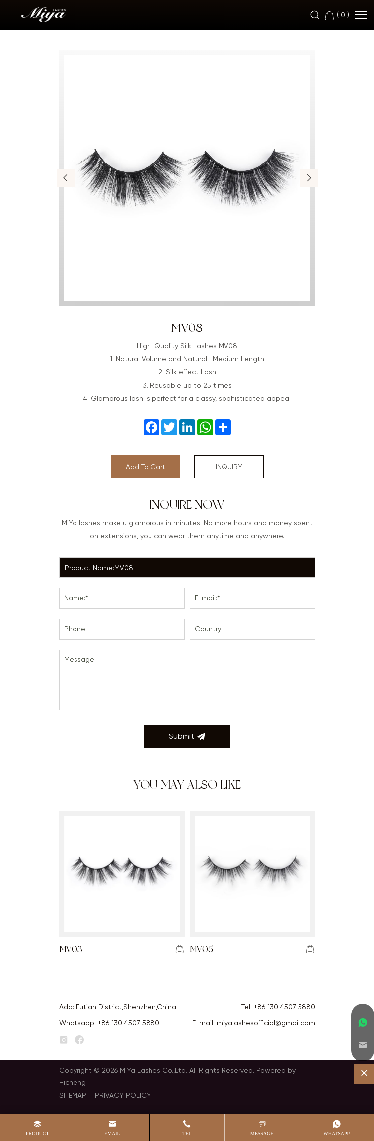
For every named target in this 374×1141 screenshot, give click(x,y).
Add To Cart (145, 467)
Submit (187, 736)
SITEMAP (72, 1095)
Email (112, 1133)
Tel (186, 1133)
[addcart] (180, 949)
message (262, 1133)
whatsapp (336, 1133)
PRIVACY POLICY (123, 1095)
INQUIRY (229, 467)
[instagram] (63, 1040)
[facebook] (79, 1040)
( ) (336, 15)
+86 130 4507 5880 (284, 1007)
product (37, 1133)
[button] (66, 178)
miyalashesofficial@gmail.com (266, 1023)
